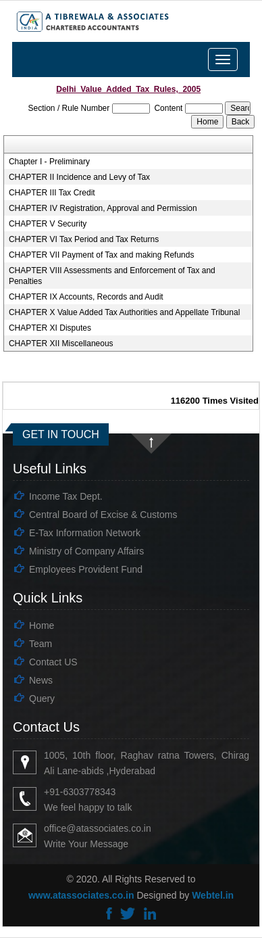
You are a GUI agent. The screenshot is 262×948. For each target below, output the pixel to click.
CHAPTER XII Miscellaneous (61, 343)
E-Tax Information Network (84, 532)
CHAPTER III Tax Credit (52, 192)
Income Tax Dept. (66, 496)
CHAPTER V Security (47, 224)
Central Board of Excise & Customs (103, 514)
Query (42, 698)
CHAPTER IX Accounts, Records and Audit (86, 297)
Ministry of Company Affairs (86, 551)
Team (40, 643)
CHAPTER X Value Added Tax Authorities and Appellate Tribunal (124, 312)
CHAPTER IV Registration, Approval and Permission (103, 208)
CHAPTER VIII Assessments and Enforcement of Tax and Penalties (112, 276)
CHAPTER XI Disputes (50, 328)
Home (41, 625)
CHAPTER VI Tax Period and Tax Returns (84, 239)
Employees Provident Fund (85, 569)
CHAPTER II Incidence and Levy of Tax (79, 177)
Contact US (53, 662)
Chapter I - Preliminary (49, 161)
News (41, 680)
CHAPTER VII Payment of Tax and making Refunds (101, 255)
